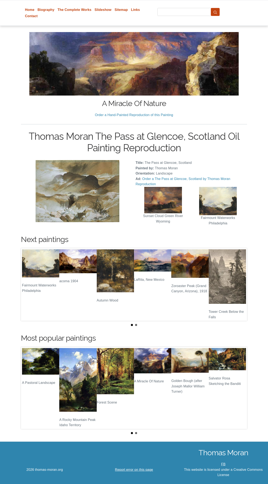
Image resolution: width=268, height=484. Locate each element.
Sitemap (121, 10)
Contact (31, 16)
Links (135, 10)
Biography (45, 10)
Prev (27, 284)
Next (240, 284)
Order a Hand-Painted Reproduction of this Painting (134, 115)
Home (29, 10)
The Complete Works (74, 10)
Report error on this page (134, 469)
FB (223, 464)
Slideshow (103, 10)
